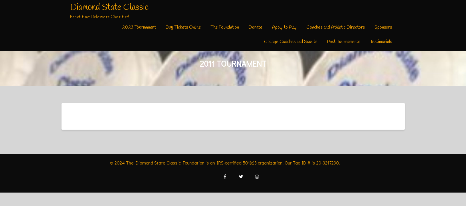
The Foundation (225, 27)
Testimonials (381, 42)
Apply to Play (284, 27)
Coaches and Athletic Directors (335, 27)
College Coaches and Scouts (290, 42)
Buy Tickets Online (183, 27)
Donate (255, 27)
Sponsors (383, 27)
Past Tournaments (343, 42)
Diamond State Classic (109, 7)
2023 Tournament (139, 27)
